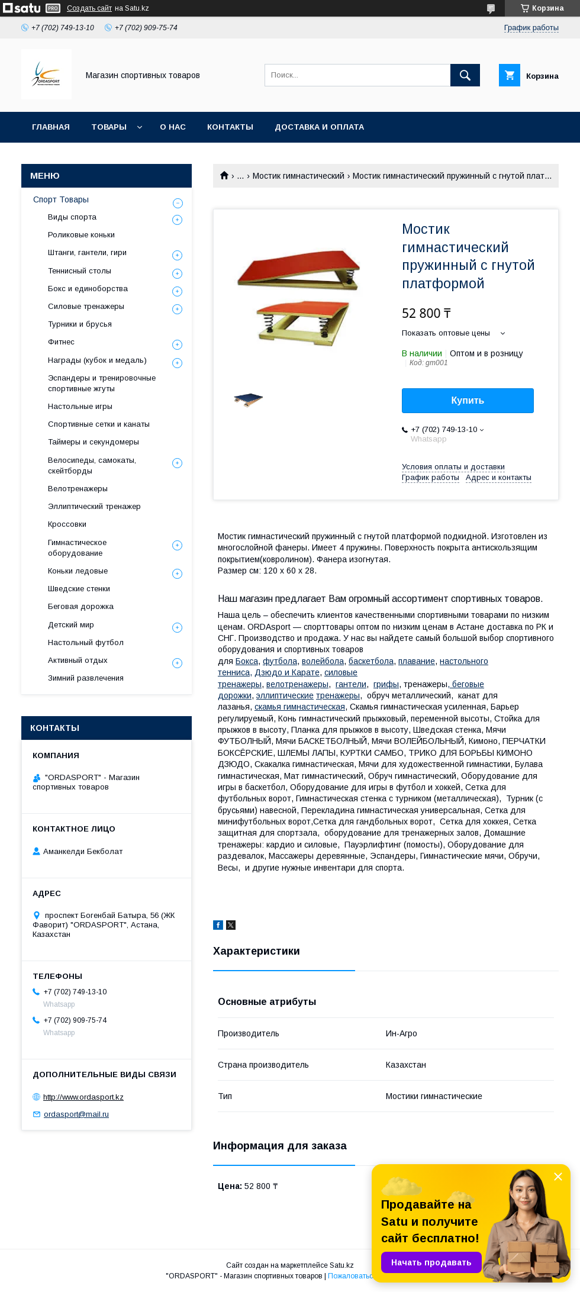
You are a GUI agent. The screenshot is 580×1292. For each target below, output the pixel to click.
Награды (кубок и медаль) (97, 360)
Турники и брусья (80, 324)
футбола (280, 661)
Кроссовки (67, 524)
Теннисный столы (79, 270)
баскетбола (371, 661)
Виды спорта (72, 216)
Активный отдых (78, 660)
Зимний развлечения (86, 678)
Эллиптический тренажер (94, 506)
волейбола (323, 661)
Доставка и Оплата (319, 127)
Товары (109, 127)
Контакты (230, 127)
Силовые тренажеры (86, 306)
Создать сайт (89, 8)
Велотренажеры (78, 488)
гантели (351, 684)
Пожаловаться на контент (371, 1276)
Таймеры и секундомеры (93, 441)
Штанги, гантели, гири (87, 252)
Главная (51, 127)
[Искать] (465, 75)
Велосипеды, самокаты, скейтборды (92, 465)
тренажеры (338, 695)
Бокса (247, 661)
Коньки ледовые (78, 570)
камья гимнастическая (299, 706)
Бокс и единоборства (88, 288)
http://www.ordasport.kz (83, 1097)
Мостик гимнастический (298, 176)
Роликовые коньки (81, 234)
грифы (386, 684)
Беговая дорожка (81, 606)
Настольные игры (80, 406)
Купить (468, 400)
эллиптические (285, 695)
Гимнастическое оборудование (77, 548)
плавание (416, 661)
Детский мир (71, 624)
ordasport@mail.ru (76, 1114)
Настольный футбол (86, 642)
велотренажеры (297, 684)
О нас (173, 127)
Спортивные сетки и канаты (99, 424)
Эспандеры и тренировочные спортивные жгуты (102, 383)
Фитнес (61, 341)
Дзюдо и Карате (287, 672)
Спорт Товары (61, 199)
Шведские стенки (79, 588)
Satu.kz (342, 1265)
